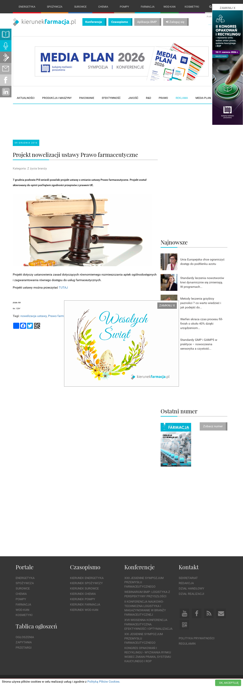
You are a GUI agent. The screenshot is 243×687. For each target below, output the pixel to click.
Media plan (203, 97)
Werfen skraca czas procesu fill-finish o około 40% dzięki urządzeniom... (201, 323)
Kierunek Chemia (83, 594)
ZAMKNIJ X (167, 305)
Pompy (124, 6)
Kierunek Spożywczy (86, 583)
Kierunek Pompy (82, 599)
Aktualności (26, 97)
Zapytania (24, 642)
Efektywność (111, 97)
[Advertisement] (85, 118)
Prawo (163, 97)
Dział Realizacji (191, 594)
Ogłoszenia (25, 637)
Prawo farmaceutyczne (63, 316)
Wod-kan (169, 6)
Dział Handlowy (191, 588)
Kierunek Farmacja (85, 604)
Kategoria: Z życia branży (30, 168)
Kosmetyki (192, 6)
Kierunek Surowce (84, 588)
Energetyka (27, 6)
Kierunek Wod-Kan (84, 610)
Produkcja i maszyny (57, 97)
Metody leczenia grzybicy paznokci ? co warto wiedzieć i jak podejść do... (200, 303)
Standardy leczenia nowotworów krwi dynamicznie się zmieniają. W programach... (202, 282)
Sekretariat (188, 578)
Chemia (103, 6)
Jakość (133, 97)
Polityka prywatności (196, 638)
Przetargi (23, 647)
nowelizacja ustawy (33, 316)
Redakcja (186, 583)
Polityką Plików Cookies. (103, 681)
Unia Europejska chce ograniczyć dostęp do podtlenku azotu (202, 262)
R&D (148, 97)
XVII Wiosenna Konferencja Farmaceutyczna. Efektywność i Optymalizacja (148, 624)
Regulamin (187, 643)
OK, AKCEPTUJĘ (229, 682)
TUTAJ (63, 287)
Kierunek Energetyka (87, 578)
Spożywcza (54, 6)
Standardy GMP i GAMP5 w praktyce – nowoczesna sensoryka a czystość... (198, 344)
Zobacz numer (213, 426)
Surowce (80, 6)
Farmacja (147, 6)
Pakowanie (86, 97)
